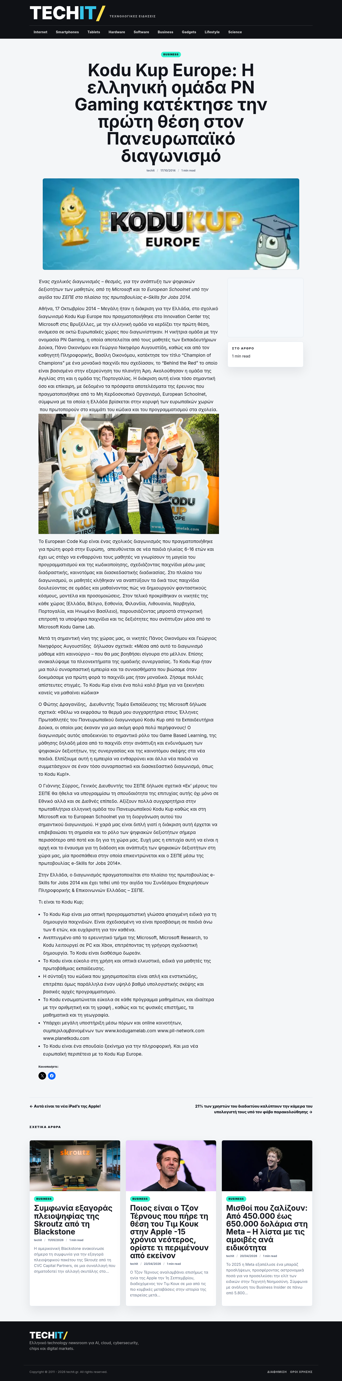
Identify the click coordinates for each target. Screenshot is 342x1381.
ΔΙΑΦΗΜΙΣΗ (277, 1372)
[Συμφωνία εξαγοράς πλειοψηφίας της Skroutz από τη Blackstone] (75, 1165)
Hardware (117, 32)
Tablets (93, 32)
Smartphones (67, 32)
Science (235, 32)
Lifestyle (212, 32)
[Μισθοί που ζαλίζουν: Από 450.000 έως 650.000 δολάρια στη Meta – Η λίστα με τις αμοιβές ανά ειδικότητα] (267, 1165)
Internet (40, 32)
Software (141, 32)
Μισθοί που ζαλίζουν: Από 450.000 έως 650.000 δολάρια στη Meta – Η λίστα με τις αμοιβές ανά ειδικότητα (267, 1227)
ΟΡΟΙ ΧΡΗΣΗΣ (301, 1372)
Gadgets (189, 32)
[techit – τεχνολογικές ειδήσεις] (66, 13)
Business (165, 32)
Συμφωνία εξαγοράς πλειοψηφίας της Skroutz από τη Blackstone (73, 1219)
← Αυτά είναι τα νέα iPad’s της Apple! (65, 1106)
